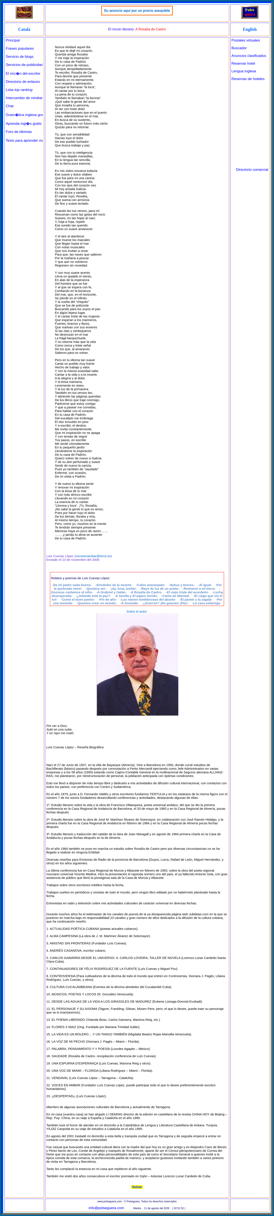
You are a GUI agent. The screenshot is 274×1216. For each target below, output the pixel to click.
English (250, 29)
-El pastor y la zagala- (196, 599)
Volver (137, 1187)
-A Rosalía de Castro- (146, 592)
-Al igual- (205, 585)
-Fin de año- (107, 599)
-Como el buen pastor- (78, 599)
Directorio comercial (252, 170)
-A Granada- (129, 603)
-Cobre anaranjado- (150, 585)
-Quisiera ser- (96, 588)
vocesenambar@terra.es (93, 556)
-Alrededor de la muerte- (113, 585)
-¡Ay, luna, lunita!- (123, 588)
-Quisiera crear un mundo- (97, 603)
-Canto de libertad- (175, 596)
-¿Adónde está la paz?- (93, 596)
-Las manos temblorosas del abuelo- (148, 599)
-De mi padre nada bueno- (72, 585)
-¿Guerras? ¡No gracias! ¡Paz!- (165, 603)
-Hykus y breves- (182, 585)
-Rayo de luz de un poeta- (159, 588)
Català (24, 29)
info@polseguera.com (106, 1208)
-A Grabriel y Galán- (111, 592)
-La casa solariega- (206, 603)
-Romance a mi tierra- (199, 588)
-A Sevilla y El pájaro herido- (136, 596)
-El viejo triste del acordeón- (187, 592)
